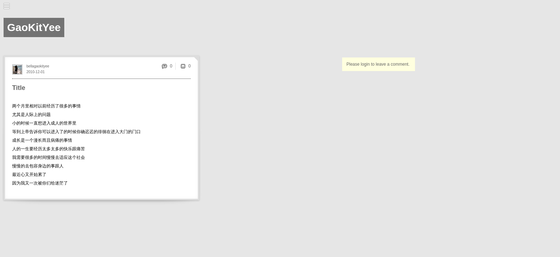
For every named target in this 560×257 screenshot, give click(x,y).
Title (18, 87)
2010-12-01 (35, 72)
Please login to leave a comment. (378, 64)
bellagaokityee (37, 66)
